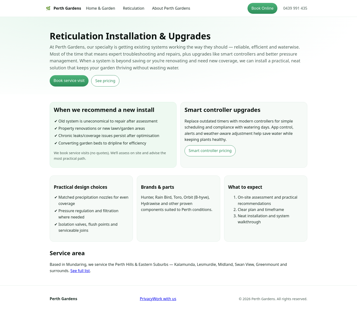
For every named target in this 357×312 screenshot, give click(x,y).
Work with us (164, 298)
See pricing (105, 80)
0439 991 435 (295, 8)
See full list (80, 270)
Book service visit (69, 80)
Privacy (146, 298)
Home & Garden (100, 8)
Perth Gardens (63, 8)
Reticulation (133, 8)
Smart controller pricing (210, 150)
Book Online (262, 8)
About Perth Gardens (171, 8)
